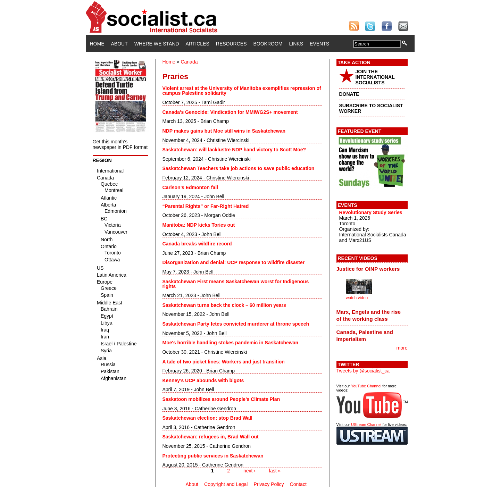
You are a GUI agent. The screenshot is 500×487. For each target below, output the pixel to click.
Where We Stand (156, 44)
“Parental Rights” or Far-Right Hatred (205, 206)
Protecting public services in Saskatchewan (213, 456)
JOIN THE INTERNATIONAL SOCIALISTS (375, 77)
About (119, 44)
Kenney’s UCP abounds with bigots (203, 380)
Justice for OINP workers (368, 269)
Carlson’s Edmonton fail (190, 187)
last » (275, 470)
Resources (231, 44)
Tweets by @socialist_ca (363, 370)
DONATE (349, 94)
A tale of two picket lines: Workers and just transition (223, 361)
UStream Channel (366, 424)
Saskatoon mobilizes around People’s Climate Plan (221, 399)
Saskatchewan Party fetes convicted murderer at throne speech (235, 324)
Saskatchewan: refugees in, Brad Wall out (210, 436)
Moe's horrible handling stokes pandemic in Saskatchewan (230, 342)
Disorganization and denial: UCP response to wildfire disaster (233, 262)
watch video (357, 297)
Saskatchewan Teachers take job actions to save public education (238, 168)
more (402, 348)
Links (296, 44)
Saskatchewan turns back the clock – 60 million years (224, 305)
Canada (189, 62)
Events (319, 44)
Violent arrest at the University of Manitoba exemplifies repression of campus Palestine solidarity (241, 90)
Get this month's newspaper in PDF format (120, 144)
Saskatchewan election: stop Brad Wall (207, 418)
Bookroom (268, 44)
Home (97, 44)
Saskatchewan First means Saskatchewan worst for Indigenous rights (235, 284)
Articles (197, 44)
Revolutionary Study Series (370, 212)
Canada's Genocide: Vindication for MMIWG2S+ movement (230, 112)
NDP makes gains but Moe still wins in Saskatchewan (224, 131)
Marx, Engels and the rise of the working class (368, 315)
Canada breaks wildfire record (197, 243)
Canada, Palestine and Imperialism (364, 335)
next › (249, 470)
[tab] (372, 268)
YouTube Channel (366, 386)
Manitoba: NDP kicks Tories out (198, 225)
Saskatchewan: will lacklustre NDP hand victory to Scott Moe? (234, 149)
